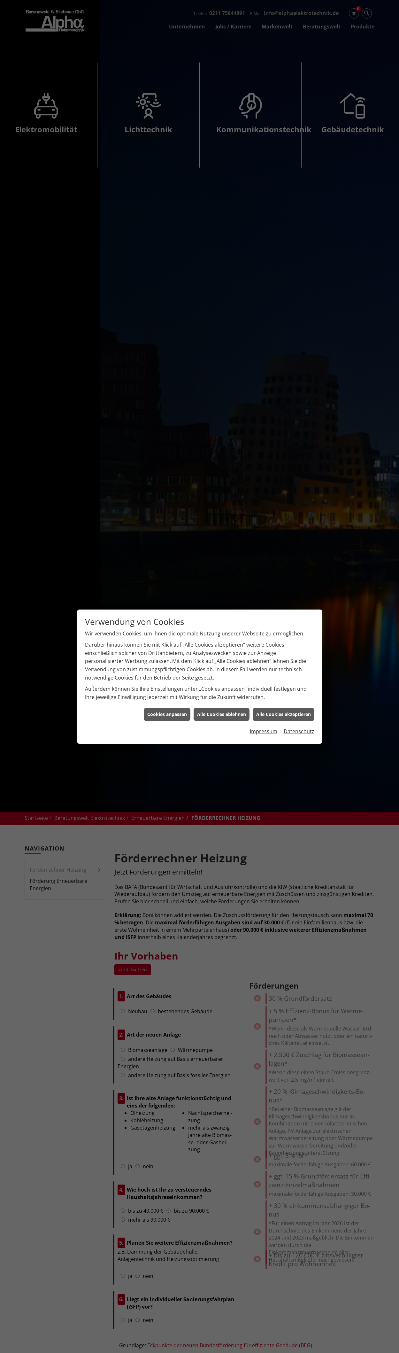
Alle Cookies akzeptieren (283, 672)
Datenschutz (299, 689)
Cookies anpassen (167, 672)
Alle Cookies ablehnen (221, 672)
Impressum (263, 689)
